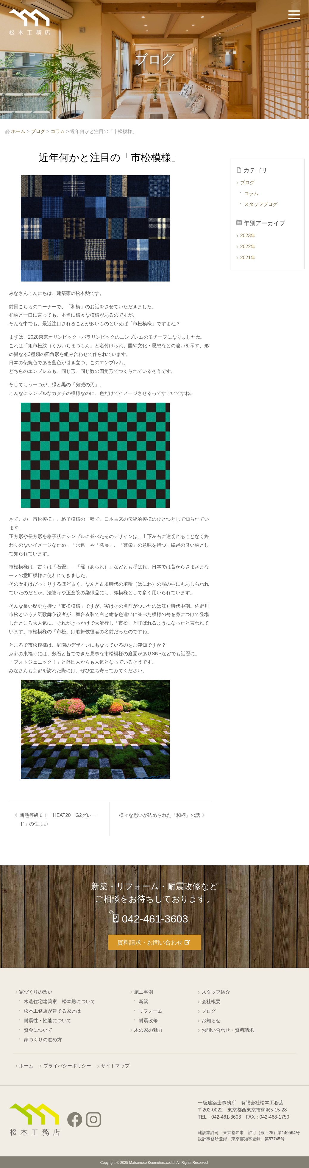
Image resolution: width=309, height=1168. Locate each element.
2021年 (248, 257)
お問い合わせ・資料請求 (228, 1030)
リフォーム (151, 1011)
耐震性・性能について (47, 1020)
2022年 (248, 246)
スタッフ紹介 (216, 992)
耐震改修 (148, 1020)
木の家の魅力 (148, 1030)
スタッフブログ (260, 204)
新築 (143, 1001)
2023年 (248, 235)
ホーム (26, 1065)
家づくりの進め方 (43, 1039)
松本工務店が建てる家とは (52, 1011)
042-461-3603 (155, 919)
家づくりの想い (35, 992)
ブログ (247, 182)
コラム (251, 193)
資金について (38, 1030)
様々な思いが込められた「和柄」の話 (159, 815)
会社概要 (211, 1001)
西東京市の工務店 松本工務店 (30, 22)
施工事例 (143, 992)
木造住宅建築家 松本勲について (59, 1001)
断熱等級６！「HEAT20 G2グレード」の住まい (58, 820)
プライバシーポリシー (67, 1065)
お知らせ (211, 1020)
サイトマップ (115, 1065)
